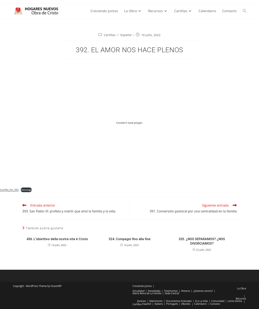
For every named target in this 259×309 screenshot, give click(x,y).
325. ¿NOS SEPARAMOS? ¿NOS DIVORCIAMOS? (202, 241)
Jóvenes (141, 301)
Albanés (185, 304)
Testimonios (171, 291)
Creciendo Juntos (142, 286)
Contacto (215, 304)
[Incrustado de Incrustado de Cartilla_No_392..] (129, 122)
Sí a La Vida (201, 301)
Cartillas (110, 35)
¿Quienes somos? (203, 291)
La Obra (241, 288)
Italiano (159, 304)
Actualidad (138, 291)
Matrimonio (156, 301)
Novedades (154, 291)
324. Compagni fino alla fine (130, 239)
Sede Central (172, 293)
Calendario (200, 304)
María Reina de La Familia (147, 293)
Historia (185, 291)
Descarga (26, 190)
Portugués (172, 304)
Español (126, 35)
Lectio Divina (235, 301)
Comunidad (217, 301)
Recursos (241, 298)
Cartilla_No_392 (9, 190)
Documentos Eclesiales (179, 301)
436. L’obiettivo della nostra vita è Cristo (57, 239)
